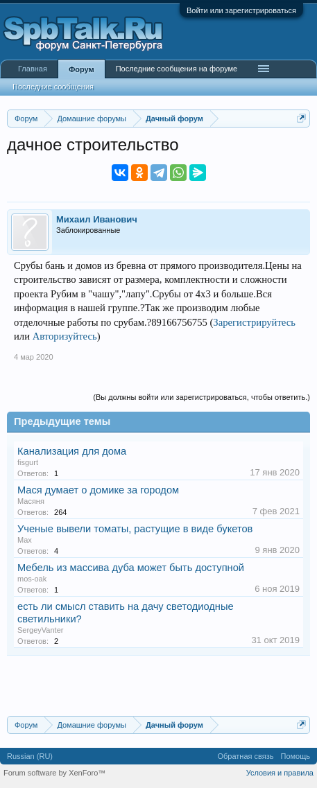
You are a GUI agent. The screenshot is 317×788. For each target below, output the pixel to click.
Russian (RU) (30, 756)
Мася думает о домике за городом (98, 490)
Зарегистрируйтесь (254, 322)
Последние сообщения (53, 86)
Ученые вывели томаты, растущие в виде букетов (134, 528)
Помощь (296, 756)
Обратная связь (245, 756)
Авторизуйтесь (65, 336)
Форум (81, 69)
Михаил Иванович (96, 219)
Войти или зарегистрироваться (241, 10)
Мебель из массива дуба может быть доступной (130, 567)
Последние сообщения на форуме (177, 68)
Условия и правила (280, 773)
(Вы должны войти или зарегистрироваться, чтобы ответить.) (201, 397)
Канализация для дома (71, 451)
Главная (32, 68)
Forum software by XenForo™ (54, 773)
